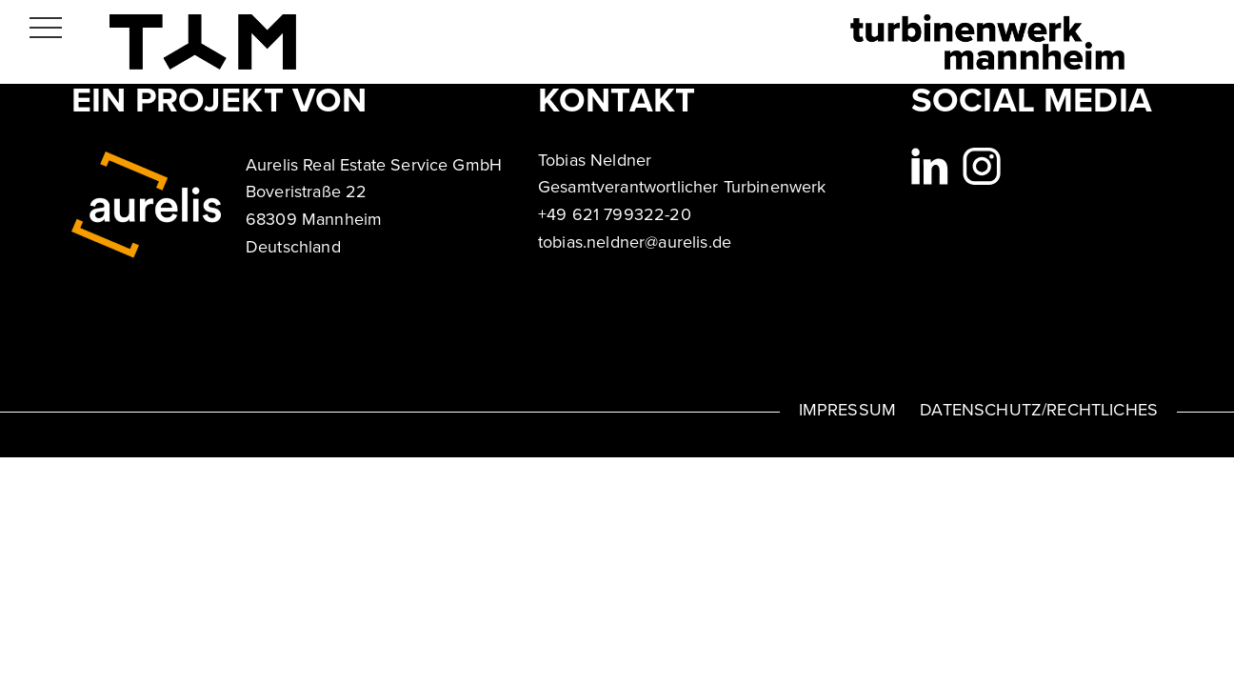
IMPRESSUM (847, 409)
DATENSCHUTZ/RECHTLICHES (1039, 409)
